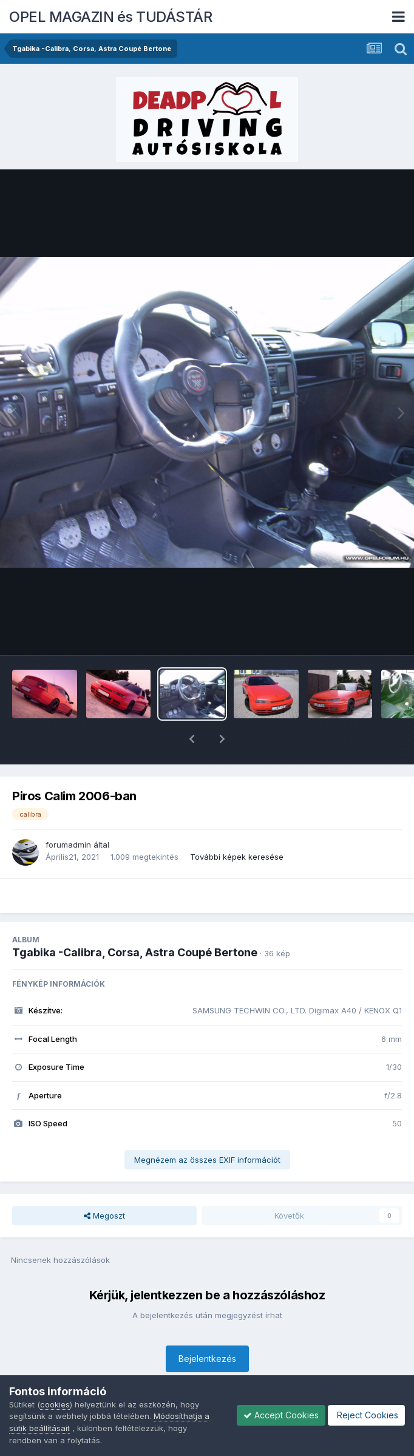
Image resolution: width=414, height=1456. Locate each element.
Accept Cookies (281, 1415)
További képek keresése (236, 825)
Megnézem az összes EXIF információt (207, 1128)
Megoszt (104, 1184)
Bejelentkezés (207, 1327)
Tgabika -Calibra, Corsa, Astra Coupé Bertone (134, 920)
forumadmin (68, 813)
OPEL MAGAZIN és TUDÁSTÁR (110, 17)
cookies (55, 1404)
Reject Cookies (366, 1415)
